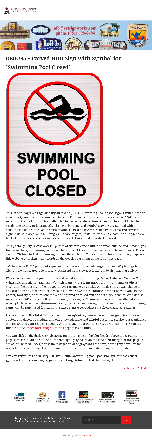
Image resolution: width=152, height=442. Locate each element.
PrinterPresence (82, 435)
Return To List (136, 368)
